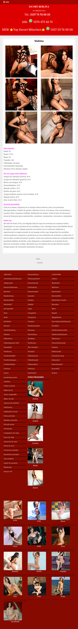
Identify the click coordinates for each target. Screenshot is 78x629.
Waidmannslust (34, 326)
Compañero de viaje (11, 433)
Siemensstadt (33, 292)
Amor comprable (10, 394)
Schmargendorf (34, 279)
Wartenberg (32, 334)
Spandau (31, 296)
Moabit (54, 313)
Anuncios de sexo (10, 442)
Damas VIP (8, 471)
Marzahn (55, 304)
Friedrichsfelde (9, 356)
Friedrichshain (9, 364)
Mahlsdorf (56, 283)
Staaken (31, 300)
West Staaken (33, 347)
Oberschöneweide (59, 343)
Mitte (54, 309)
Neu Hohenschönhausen (61, 321)
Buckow (7, 326)
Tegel (30, 309)
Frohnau (7, 369)
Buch (6, 317)
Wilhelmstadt (33, 360)
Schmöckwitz (33, 283)
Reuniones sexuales (11, 454)
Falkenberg (8, 339)
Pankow (55, 347)
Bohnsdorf (8, 304)
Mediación (8, 467)
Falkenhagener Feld (11, 343)
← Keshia (39, 263)
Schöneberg (32, 287)
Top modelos (8, 459)
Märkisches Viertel (59, 300)
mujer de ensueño (11, 463)
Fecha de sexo (9, 446)
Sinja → (39, 259)
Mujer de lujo (9, 399)
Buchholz (7, 321)
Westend (31, 351)
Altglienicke (8, 283)
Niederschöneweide (59, 330)
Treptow (31, 321)
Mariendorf (56, 292)
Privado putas (9, 424)
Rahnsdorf (56, 360)
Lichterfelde (56, 274)
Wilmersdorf (32, 364)
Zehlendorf (32, 373)
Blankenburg (9, 296)
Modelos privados (10, 420)
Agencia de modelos (11, 403)
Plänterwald (56, 351)
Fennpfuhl (8, 347)
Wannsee (31, 330)
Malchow (55, 287)
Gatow (6, 373)
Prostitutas (8, 429)
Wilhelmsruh (33, 356)
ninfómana (8, 407)
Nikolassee (56, 339)
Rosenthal (55, 369)
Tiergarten (32, 317)
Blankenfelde (9, 300)
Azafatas (7, 381)
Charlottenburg (9, 330)
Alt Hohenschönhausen (13, 279)
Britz (5, 313)
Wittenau (31, 369)
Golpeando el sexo (11, 412)
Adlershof (7, 274)
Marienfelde (56, 296)
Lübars (54, 279)
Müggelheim (56, 317)
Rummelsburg (33, 274)
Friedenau (8, 351)
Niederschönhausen (59, 334)
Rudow (54, 373)
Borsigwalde (8, 309)
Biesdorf (7, 292)
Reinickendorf (57, 364)
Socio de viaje (9, 437)
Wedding (31, 339)
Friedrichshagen (10, 360)
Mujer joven (8, 390)
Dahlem (7, 334)
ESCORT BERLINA (39, 6)
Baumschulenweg (10, 287)
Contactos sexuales (11, 450)
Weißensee (32, 343)
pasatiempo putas (10, 377)
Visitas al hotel (9, 386)
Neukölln (55, 326)
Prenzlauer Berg (58, 356)
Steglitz (30, 304)
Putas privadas (9, 416)
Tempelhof (32, 313)
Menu (7, 2)
